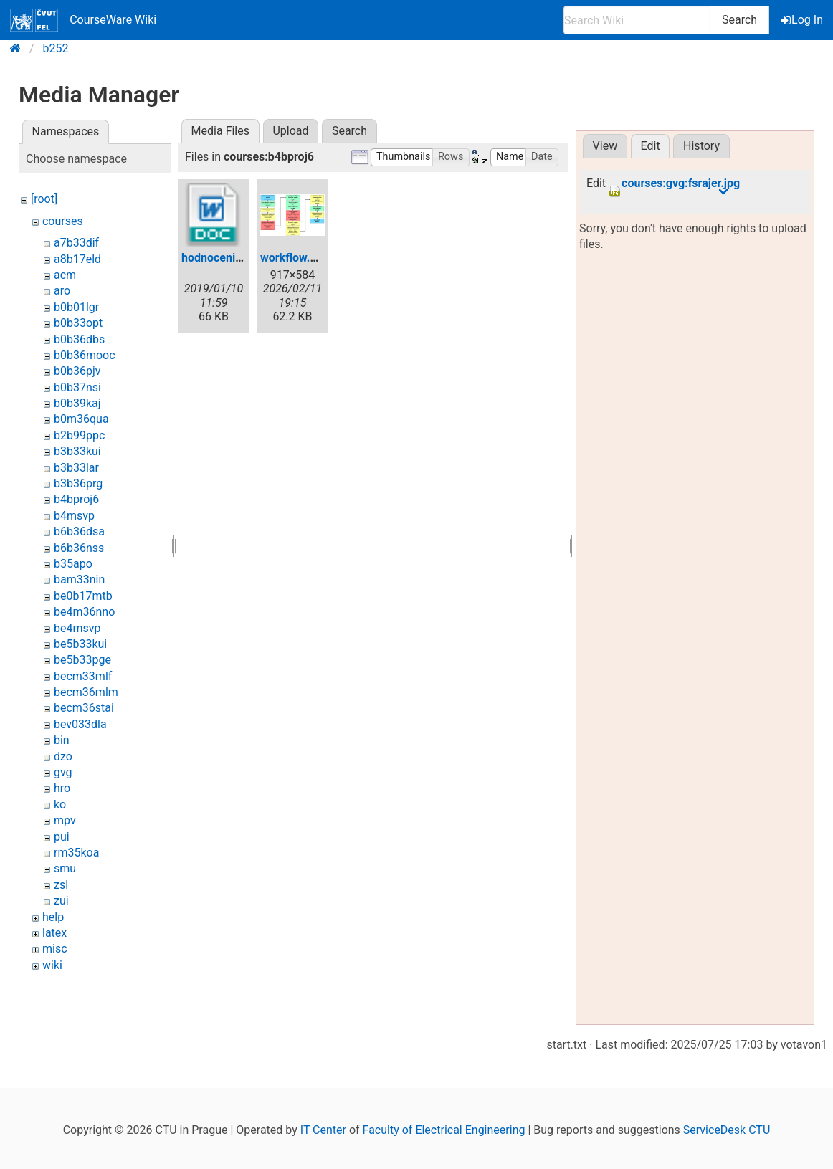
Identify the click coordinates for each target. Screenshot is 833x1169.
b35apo (73, 564)
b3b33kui (77, 451)
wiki (52, 965)
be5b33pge (82, 660)
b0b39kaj (77, 403)
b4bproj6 (76, 499)
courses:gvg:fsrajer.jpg (681, 183)
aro (62, 290)
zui (61, 900)
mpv (65, 820)
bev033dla (80, 724)
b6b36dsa (79, 531)
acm (65, 275)
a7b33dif (76, 242)
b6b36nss (79, 548)
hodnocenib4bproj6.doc (242, 257)
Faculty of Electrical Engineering (444, 1130)
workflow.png (295, 257)
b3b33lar (76, 467)
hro (62, 788)
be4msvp (77, 628)
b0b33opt (78, 323)
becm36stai (84, 708)
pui (62, 837)
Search (739, 20)
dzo (63, 756)
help (53, 917)
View (605, 146)
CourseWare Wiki (83, 20)
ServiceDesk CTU (726, 1130)
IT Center (323, 1130)
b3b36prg (78, 483)
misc (54, 948)
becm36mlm (86, 692)
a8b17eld (77, 259)
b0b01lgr (76, 307)
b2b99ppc (79, 435)
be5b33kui (80, 644)
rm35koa (76, 852)
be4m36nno (84, 612)
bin (62, 740)
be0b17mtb (83, 596)
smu (65, 868)
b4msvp (74, 516)
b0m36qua (81, 419)
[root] (44, 199)
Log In (803, 20)
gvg (63, 772)
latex (54, 933)
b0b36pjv (77, 371)
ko (60, 804)
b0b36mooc (84, 355)
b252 (56, 48)
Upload (290, 131)
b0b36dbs (79, 339)
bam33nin (79, 579)
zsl (61, 885)
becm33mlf (83, 676)
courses (62, 221)
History (701, 146)
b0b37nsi (77, 387)
